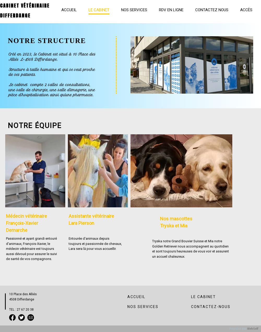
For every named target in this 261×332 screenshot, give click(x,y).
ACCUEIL (136, 297)
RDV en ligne (171, 10)
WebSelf (252, 329)
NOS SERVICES (142, 307)
